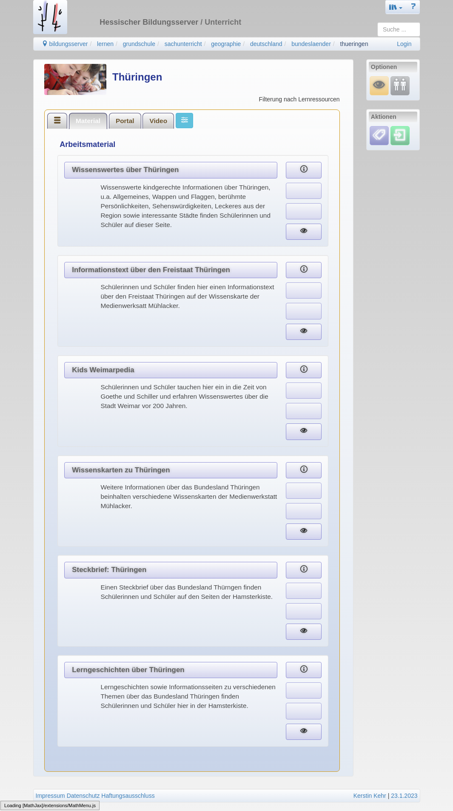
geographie (226, 43)
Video (158, 120)
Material (88, 120)
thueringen (354, 43)
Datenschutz (83, 795)
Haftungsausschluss (127, 795)
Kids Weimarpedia (103, 370)
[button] (396, 7)
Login (404, 43)
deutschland (266, 43)
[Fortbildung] (400, 85)
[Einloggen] (400, 135)
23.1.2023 (404, 795)
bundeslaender (311, 43)
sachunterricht (183, 43)
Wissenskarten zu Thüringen (121, 470)
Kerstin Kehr (369, 795)
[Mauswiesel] (379, 85)
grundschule (139, 43)
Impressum (50, 795)
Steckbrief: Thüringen (109, 570)
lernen (105, 43)
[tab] (57, 120)
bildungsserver (65, 43)
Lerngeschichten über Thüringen (128, 670)
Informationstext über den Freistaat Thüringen (151, 270)
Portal (125, 120)
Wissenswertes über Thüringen (125, 170)
